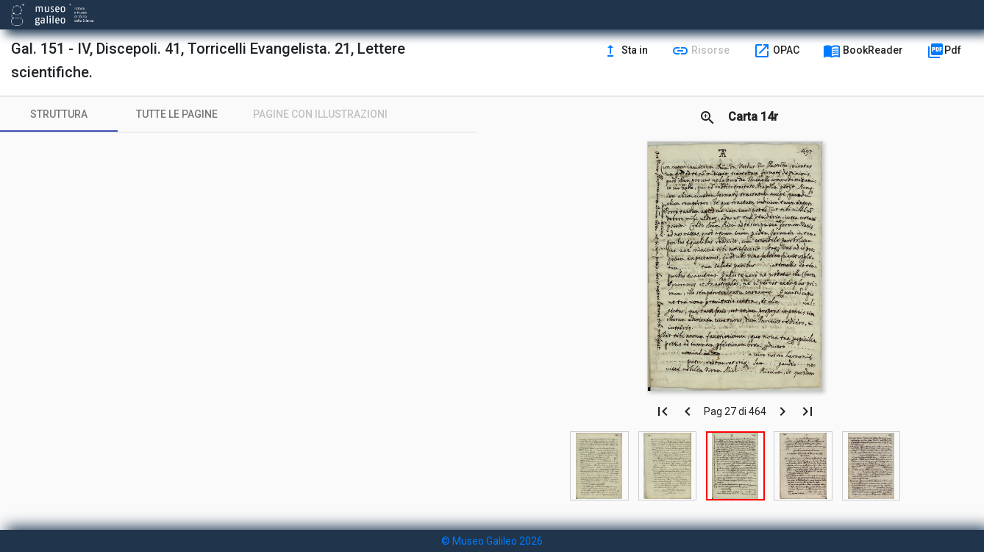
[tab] (59, 114)
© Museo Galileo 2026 (492, 541)
